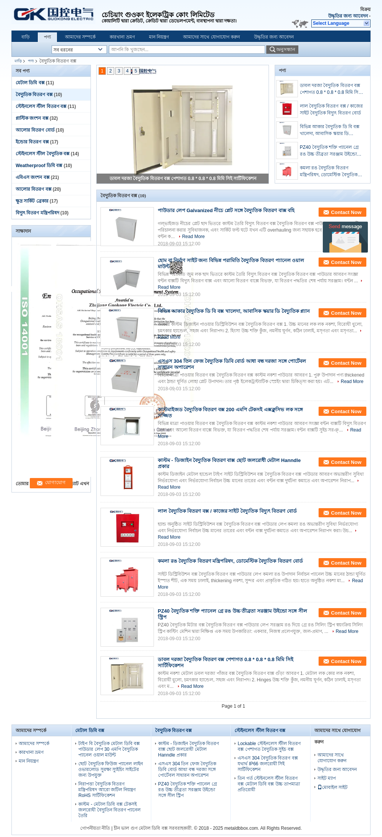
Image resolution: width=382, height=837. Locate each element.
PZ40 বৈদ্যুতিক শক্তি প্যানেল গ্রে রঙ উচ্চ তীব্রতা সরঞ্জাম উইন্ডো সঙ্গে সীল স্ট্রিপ (329, 151)
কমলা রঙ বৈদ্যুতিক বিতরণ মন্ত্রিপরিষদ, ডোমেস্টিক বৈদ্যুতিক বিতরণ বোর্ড (329, 171)
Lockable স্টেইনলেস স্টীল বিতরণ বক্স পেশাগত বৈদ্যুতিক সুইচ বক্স (269, 746)
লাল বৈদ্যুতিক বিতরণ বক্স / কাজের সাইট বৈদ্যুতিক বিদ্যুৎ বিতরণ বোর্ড (331, 109)
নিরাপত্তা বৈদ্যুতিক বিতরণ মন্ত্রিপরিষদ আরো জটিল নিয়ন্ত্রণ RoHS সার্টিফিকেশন (107, 789)
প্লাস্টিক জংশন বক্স (32, 118)
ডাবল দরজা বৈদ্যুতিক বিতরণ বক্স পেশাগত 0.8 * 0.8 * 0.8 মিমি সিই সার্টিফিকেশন (183, 178)
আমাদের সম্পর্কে (80, 37)
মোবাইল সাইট (332, 787)
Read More (193, 236)
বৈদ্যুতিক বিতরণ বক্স (34, 94)
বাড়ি (25, 37)
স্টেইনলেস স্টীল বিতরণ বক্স (41, 106)
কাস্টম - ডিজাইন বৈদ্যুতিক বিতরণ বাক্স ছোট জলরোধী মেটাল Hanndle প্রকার (188, 749)
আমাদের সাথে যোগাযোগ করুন (211, 37)
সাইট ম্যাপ (326, 778)
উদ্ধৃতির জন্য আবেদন (348, 16)
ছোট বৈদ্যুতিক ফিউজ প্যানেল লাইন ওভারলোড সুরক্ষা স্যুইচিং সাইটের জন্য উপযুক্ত (110, 769)
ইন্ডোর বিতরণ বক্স (32, 142)
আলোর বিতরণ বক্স (34, 189)
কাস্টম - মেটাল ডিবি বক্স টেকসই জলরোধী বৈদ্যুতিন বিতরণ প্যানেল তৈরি (109, 810)
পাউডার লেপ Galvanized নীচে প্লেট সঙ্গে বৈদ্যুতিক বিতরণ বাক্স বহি (226, 210)
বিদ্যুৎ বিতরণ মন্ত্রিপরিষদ (37, 213)
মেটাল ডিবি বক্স (30, 82)
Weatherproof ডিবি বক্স (39, 165)
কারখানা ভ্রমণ (122, 37)
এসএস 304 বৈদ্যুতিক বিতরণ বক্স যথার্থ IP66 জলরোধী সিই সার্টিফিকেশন (268, 763)
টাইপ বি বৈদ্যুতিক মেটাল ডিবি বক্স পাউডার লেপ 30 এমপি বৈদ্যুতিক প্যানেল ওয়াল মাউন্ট (109, 749)
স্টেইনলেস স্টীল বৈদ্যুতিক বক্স (43, 153)
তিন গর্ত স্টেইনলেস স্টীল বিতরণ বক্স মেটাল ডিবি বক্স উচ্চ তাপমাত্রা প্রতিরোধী (269, 784)
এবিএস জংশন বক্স (33, 177)
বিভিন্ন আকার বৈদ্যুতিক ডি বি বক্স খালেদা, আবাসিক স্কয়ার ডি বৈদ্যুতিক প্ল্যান (330, 130)
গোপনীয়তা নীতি (95, 828)
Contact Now (346, 212)
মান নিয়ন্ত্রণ (159, 37)
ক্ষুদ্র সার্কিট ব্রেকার (32, 201)
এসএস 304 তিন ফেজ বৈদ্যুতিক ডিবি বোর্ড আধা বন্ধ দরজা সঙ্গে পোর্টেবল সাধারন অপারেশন (187, 769)
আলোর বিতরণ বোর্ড (35, 130)
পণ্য (47, 37)
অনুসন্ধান (285, 49)
